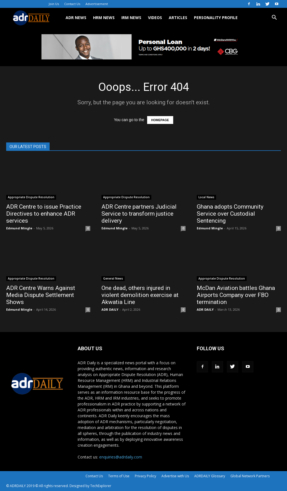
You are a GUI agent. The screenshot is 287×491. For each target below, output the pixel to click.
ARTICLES (178, 17)
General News (113, 278)
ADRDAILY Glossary (209, 476)
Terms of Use (118, 476)
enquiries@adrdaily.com (120, 457)
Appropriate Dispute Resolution (31, 197)
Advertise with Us (175, 476)
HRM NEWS (104, 17)
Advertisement (96, 4)
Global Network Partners (250, 476)
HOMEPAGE (160, 120)
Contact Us (72, 4)
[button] (274, 18)
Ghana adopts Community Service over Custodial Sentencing (230, 213)
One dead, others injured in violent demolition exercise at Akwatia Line (140, 295)
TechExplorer (100, 485)
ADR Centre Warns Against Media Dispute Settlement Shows (40, 295)
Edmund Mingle (19, 228)
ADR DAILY (109, 309)
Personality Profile (216, 17)
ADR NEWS (76, 17)
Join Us (54, 4)
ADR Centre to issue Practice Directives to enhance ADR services (43, 213)
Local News (206, 197)
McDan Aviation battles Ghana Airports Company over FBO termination (236, 295)
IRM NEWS (131, 17)
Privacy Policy (145, 476)
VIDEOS (155, 17)
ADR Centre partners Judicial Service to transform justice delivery (139, 213)
